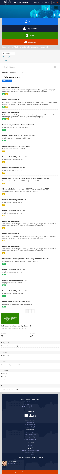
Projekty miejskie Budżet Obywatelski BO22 (18, 125)
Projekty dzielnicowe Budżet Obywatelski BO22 (19, 135)
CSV (7, 94)
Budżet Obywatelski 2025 (11, 87)
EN (57, 2)
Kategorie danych (30, 427)
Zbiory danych (30, 422)
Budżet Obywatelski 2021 (11, 221)
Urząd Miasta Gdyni (30, 402)
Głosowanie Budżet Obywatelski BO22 (16, 146)
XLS (4, 94)
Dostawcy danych (30, 425)
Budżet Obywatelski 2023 (11, 112)
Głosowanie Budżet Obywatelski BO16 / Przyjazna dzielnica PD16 (25, 259)
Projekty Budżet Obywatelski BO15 (14, 291)
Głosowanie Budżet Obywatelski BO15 (16, 301)
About (5, 60)
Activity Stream (8, 57)
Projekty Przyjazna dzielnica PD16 (14, 269)
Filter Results (7, 81)
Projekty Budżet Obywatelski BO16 (14, 280)
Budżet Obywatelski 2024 (11, 100)
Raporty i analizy (30, 437)
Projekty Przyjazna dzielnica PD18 (14, 168)
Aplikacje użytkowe (30, 434)
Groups (30, 35)
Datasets (30, 21)
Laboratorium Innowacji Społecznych (31, 47)
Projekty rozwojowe (30, 439)
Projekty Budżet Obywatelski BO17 (14, 200)
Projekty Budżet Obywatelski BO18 (14, 157)
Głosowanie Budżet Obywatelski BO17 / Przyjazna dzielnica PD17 (25, 189)
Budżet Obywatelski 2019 (11, 234)
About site (30, 42)
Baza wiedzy (30, 432)
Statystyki (30, 445)
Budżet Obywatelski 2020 (11, 246)
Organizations (30, 28)
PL (54, 2)
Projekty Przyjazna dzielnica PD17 (14, 210)
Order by (5, 72)
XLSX (4, 119)
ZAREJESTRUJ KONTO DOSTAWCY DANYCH (38, 2)
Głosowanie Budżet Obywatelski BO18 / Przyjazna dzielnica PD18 (25, 178)
